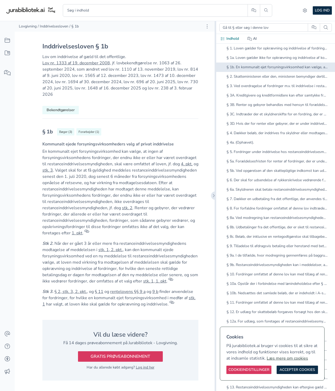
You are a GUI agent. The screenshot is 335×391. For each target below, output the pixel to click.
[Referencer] (87, 233)
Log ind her (145, 367)
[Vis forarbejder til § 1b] (88, 131)
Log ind (322, 10)
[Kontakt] (7, 334)
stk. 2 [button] (127, 208)
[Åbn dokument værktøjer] (207, 26)
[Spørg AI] (254, 10)
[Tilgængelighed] (7, 359)
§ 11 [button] (99, 291)
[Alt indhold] (7, 40)
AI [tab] (252, 38)
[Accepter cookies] (297, 370)
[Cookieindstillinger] (248, 370)
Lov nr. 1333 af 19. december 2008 (76, 63)
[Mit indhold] (7, 53)
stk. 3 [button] (47, 170)
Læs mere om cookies (287, 358)
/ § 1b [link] (74, 26)
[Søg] (266, 10)
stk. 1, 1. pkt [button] (154, 281)
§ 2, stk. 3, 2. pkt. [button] (70, 291)
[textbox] (120, 133)
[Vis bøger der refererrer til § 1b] (65, 131)
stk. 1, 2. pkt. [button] (110, 250)
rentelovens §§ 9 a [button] (128, 291)
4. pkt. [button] (187, 164)
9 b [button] (155, 291)
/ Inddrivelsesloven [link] (53, 26)
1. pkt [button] (77, 233)
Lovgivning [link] (28, 26)
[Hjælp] (7, 346)
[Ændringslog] (7, 371)
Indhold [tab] (229, 38)
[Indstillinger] (305, 10)
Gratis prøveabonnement (120, 356)
